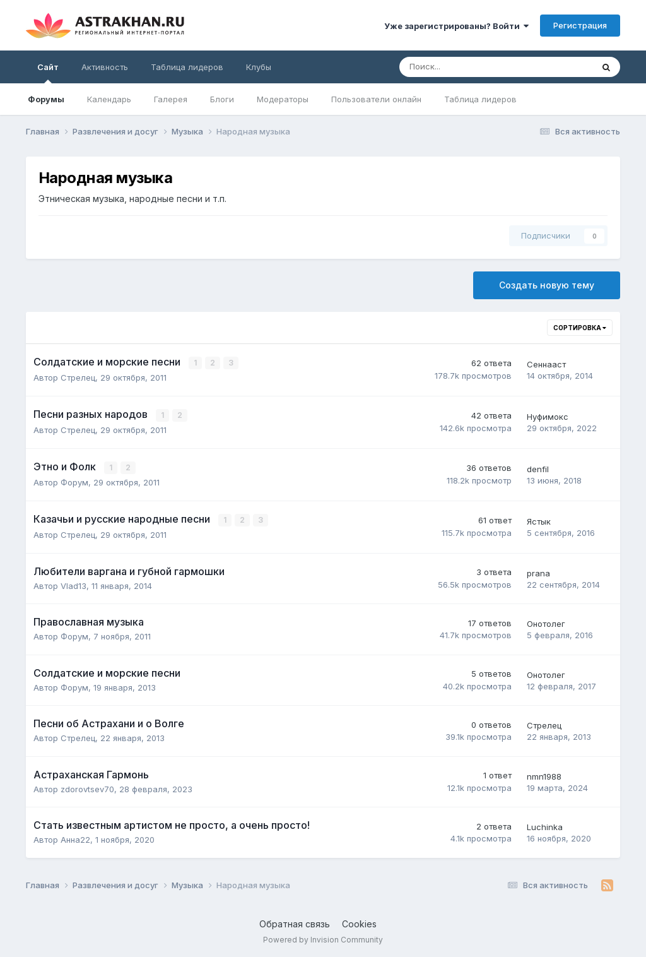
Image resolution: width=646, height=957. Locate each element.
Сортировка (579, 327)
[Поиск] (461, 67)
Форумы (46, 99)
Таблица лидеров (480, 99)
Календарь (109, 99)
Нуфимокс (547, 416)
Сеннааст (546, 364)
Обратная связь (294, 922)
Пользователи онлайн (376, 99)
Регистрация (580, 25)
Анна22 (75, 838)
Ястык (539, 520)
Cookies (359, 922)
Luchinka (545, 826)
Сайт (48, 72)
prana (538, 571)
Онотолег (546, 622)
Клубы (258, 67)
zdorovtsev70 (87, 788)
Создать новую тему (546, 285)
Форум (74, 482)
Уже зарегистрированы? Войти (456, 26)
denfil (538, 468)
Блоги (222, 99)
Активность (104, 67)
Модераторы (282, 99)
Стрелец (78, 377)
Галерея (170, 99)
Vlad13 (73, 585)
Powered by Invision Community (323, 938)
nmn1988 (544, 775)
